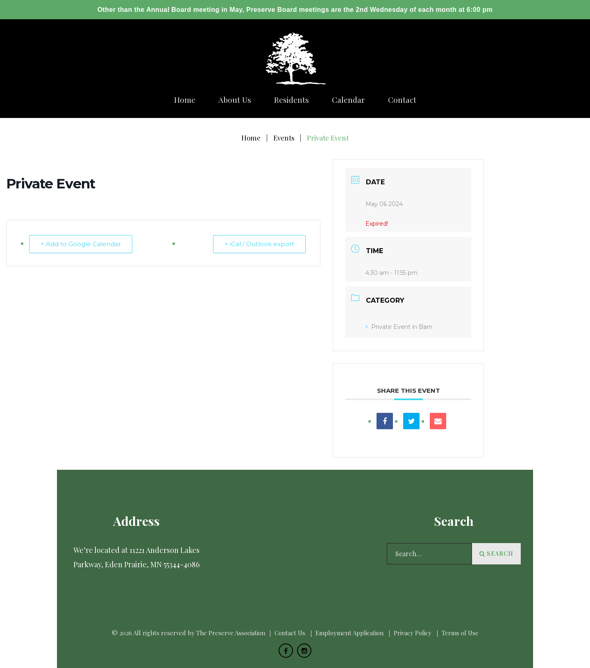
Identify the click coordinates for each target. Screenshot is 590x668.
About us (234, 100)
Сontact (402, 100)
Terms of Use (460, 633)
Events (284, 137)
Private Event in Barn (398, 327)
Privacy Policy (412, 633)
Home (184, 100)
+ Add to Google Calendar (81, 244)
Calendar (348, 100)
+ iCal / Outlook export (259, 244)
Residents (291, 100)
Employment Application (349, 633)
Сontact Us (290, 633)
